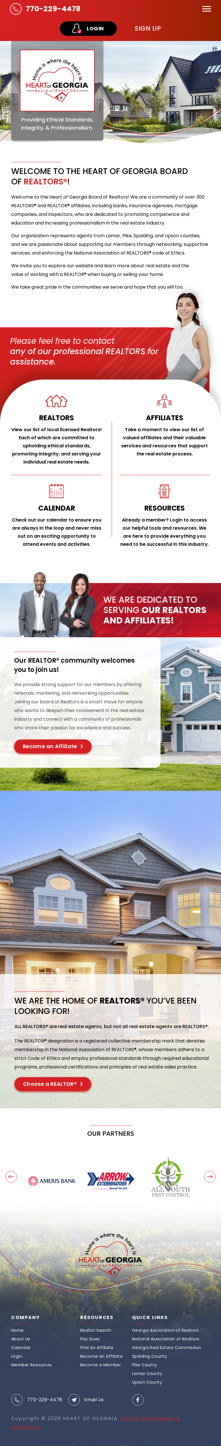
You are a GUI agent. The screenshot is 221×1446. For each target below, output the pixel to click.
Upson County (147, 1382)
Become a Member (100, 1364)
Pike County (144, 1364)
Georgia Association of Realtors (165, 1330)
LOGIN (95, 28)
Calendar (21, 1347)
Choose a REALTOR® (50, 1084)
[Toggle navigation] (206, 9)
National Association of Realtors (165, 1339)
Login (16, 1356)
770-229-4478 (53, 9)
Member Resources (31, 1364)
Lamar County (147, 1373)
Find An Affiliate (96, 1347)
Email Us (94, 1400)
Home (17, 1330)
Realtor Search (95, 1330)
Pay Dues (90, 1339)
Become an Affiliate (50, 746)
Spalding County (149, 1356)
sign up (148, 28)
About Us (20, 1339)
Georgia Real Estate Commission (166, 1347)
